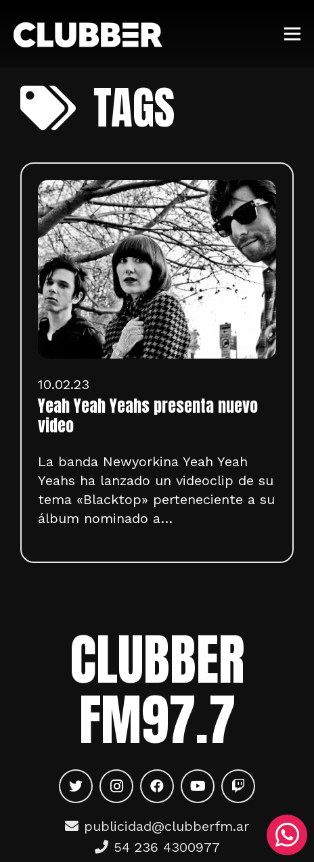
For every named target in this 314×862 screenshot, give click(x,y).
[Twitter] (76, 786)
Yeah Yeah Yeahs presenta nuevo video (148, 416)
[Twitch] (238, 786)
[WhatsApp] (287, 835)
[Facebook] (157, 786)
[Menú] (292, 34)
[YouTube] (198, 786)
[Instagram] (116, 786)
